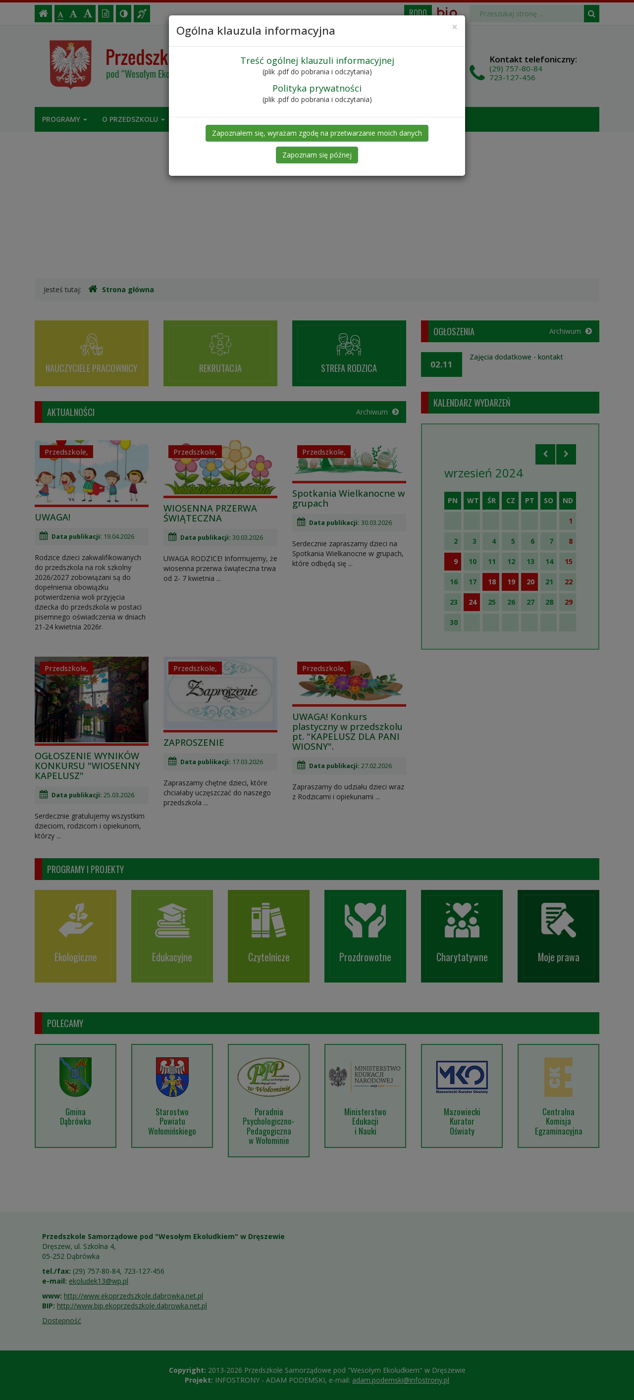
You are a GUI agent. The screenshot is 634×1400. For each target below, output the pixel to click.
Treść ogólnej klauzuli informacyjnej (317, 60)
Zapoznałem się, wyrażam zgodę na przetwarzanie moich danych (317, 133)
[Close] (455, 27)
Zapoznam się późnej (317, 154)
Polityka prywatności (317, 88)
